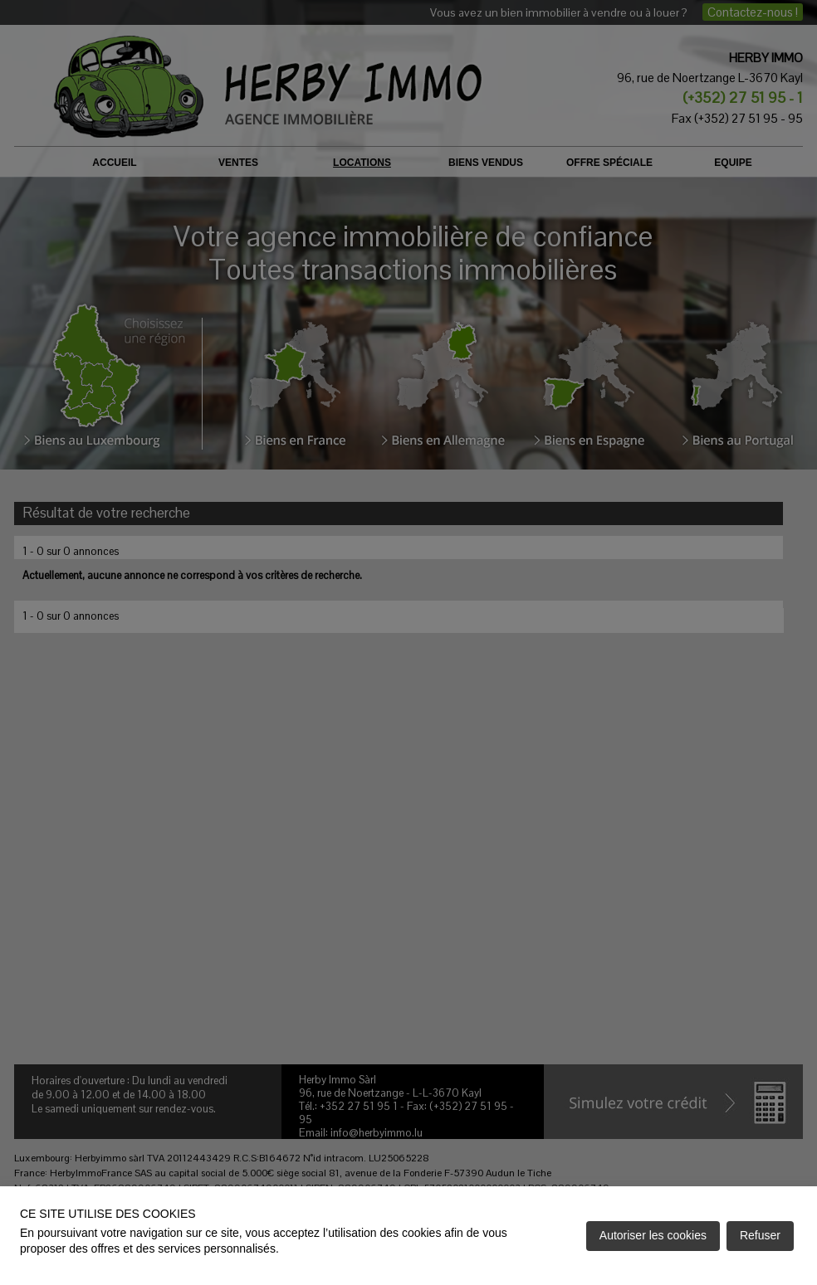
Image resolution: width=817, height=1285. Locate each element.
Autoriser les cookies (653, 1235)
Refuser (760, 1235)
